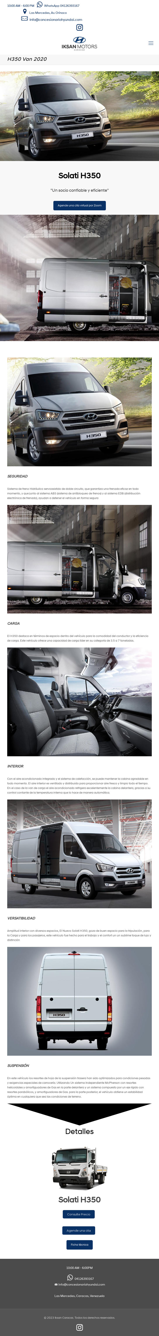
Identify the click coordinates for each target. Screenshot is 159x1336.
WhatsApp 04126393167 (57, 6)
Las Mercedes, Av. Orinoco (43, 12)
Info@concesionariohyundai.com (56, 20)
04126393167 (79, 1279)
